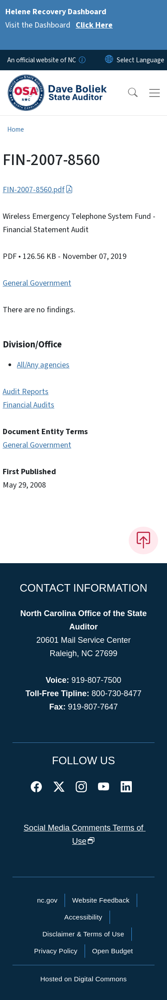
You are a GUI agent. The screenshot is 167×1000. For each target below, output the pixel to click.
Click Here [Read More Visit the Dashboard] (94, 25)
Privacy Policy (55, 951)
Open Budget (112, 951)
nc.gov (47, 900)
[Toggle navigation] (154, 93)
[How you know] (81, 60)
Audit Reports (26, 391)
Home (15, 129)
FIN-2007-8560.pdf (38, 189)
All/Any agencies (43, 365)
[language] (140, 60)
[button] (127, 93)
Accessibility (83, 917)
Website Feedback (101, 900)
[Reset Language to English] (109, 60)
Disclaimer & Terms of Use (83, 934)
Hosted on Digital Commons (83, 979)
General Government (37, 283)
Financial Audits (28, 405)
